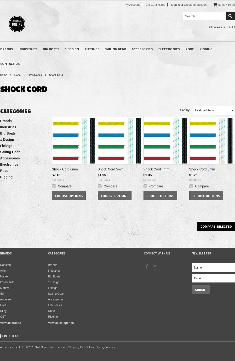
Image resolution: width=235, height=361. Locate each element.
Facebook (147, 266)
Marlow (5, 288)
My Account (132, 4)
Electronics (169, 48)
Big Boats (51, 48)
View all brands (10, 323)
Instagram (155, 266)
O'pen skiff (7, 282)
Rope (189, 48)
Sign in (175, 4)
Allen (3, 270)
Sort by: (185, 110)
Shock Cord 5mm (111, 169)
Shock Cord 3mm (202, 169)
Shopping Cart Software (82, 347)
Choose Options (69, 195)
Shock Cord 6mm (65, 169)
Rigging (206, 48)
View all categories (61, 323)
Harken (5, 276)
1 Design (72, 48)
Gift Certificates (155, 4)
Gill (2, 293)
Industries (27, 48)
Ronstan (5, 265)
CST (3, 316)
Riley (3, 311)
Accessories (142, 48)
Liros (3, 305)
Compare (65, 186)
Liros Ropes (35, 74)
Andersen (6, 299)
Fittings (92, 48)
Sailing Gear (115, 48)
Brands (6, 48)
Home (3, 74)
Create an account (195, 4)
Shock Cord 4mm (156, 169)
